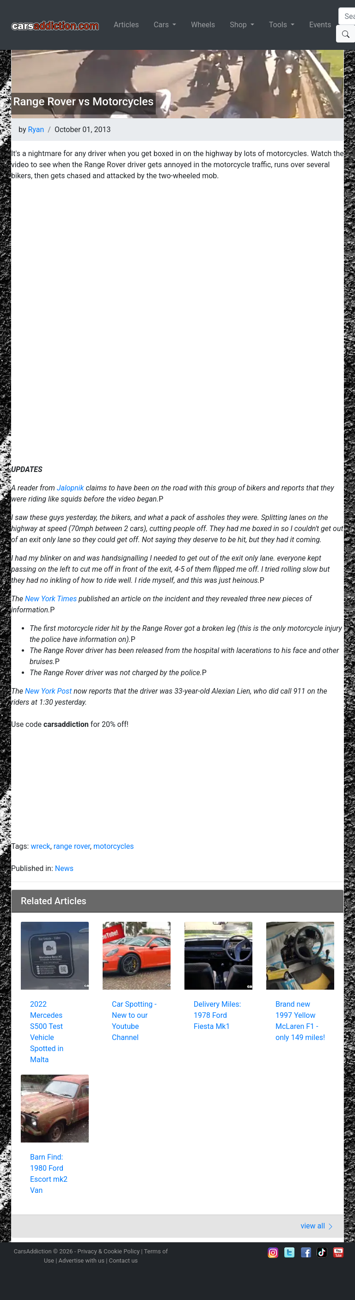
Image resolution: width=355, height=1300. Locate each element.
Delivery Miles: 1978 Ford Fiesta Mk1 (217, 1015)
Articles (126, 24)
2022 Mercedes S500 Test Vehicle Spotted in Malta (46, 1032)
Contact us (123, 1260)
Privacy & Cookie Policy (109, 1251)
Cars (162, 24)
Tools (279, 24)
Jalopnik (71, 488)
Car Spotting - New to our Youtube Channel (134, 1021)
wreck (40, 846)
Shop (239, 24)
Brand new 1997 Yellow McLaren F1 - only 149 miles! (300, 1021)
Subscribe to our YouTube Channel (338, 1252)
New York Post (48, 691)
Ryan (36, 129)
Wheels (203, 24)
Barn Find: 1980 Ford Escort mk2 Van (48, 1174)
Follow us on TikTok (322, 1252)
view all (317, 1225)
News (64, 868)
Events (320, 24)
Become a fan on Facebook (306, 1252)
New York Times (51, 598)
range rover (72, 846)
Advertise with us (81, 1260)
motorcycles (113, 846)
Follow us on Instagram (273, 1252)
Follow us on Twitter (289, 1252)
